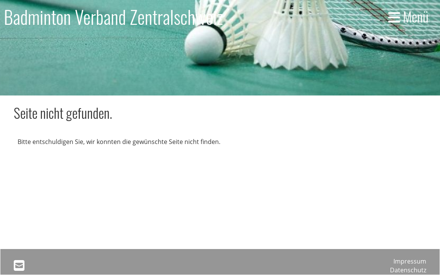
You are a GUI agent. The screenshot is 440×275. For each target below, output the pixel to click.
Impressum (409, 261)
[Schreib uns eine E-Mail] (19, 265)
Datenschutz (408, 270)
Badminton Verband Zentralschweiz (113, 16)
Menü (408, 16)
